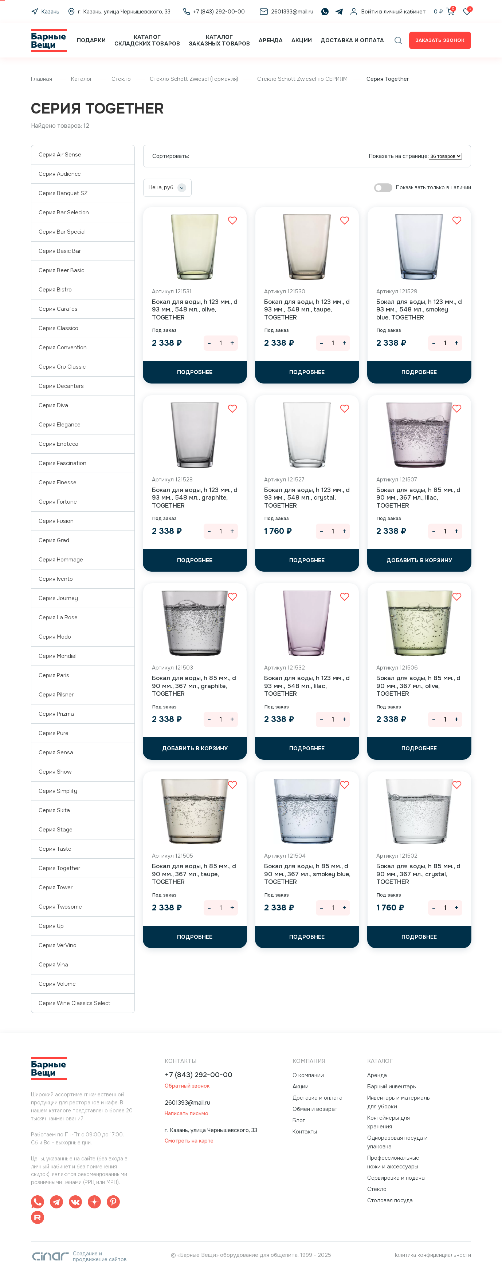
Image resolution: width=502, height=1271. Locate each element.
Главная (41, 79)
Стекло (121, 79)
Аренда (271, 40)
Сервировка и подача (396, 1177)
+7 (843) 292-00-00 (198, 1075)
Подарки (91, 40)
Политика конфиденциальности (431, 1255)
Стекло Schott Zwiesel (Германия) (194, 79)
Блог (299, 1120)
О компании (308, 1075)
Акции (301, 40)
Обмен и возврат (315, 1109)
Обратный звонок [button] (187, 1086)
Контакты (305, 1131)
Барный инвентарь (391, 1086)
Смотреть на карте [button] (189, 1141)
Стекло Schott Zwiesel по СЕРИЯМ (302, 79)
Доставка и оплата (352, 40)
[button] (398, 40)
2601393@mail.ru (187, 1103)
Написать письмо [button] (186, 1114)
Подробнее (194, 372)
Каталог (82, 79)
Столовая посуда (390, 1200)
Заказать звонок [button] (439, 40)
